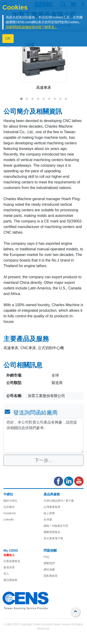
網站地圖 (49, 569)
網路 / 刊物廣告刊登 (56, 525)
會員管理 (9, 567)
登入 (6, 573)
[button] (21, 98)
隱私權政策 (51, 575)
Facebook (9, 513)
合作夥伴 (9, 507)
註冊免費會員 (11, 561)
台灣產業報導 (52, 507)
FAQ (46, 557)
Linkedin (8, 519)
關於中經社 (10, 500)
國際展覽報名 (52, 532)
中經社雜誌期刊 (53, 500)
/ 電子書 (68, 500)
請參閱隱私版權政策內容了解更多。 (32, 27)
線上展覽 (49, 513)
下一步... (43, 460)
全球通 (48, 519)
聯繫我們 (49, 563)
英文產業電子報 (53, 538)
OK (8, 38)
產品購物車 (10, 580)
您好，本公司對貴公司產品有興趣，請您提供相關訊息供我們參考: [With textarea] (43, 435)
